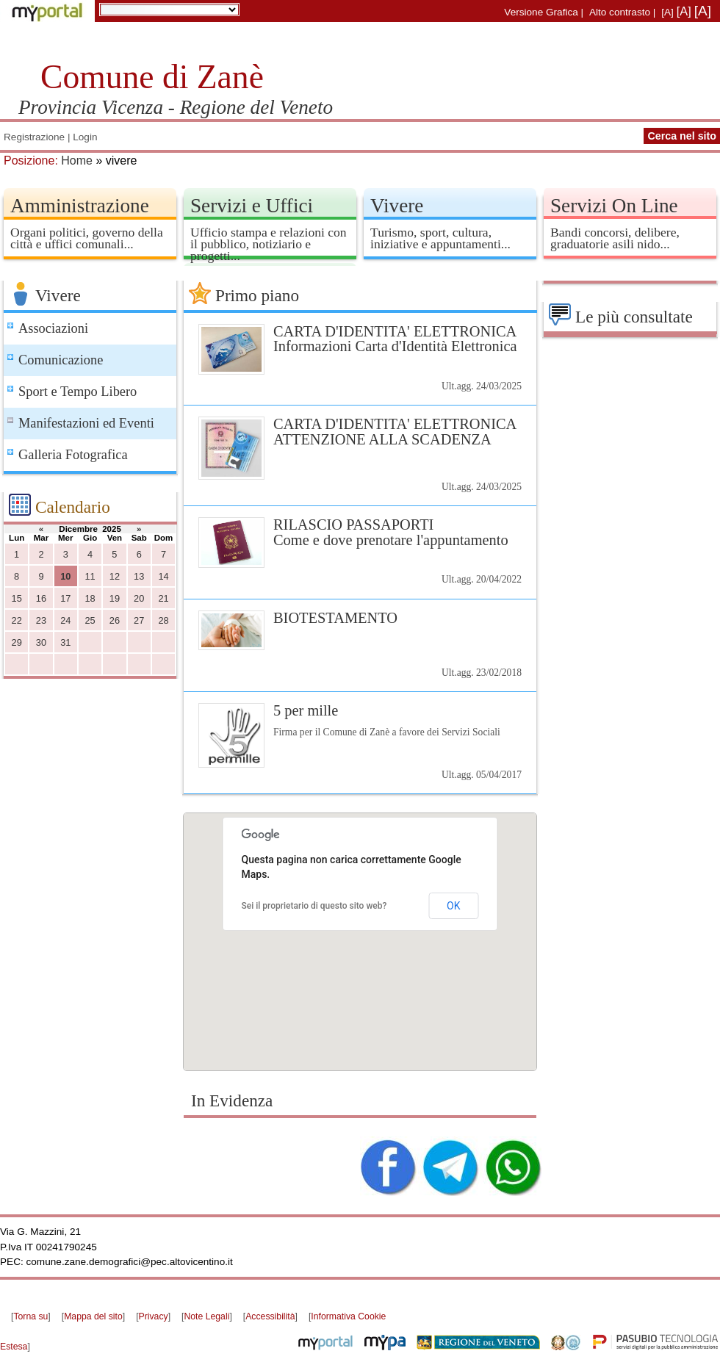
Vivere (396, 206)
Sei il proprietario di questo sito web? (314, 906)
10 (65, 576)
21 (163, 598)
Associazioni (53, 328)
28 (163, 620)
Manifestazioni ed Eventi (86, 423)
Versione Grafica (541, 12)
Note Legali (206, 1316)
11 (89, 576)
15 (17, 598)
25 (89, 620)
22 (17, 620)
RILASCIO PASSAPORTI (360, 531)
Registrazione (34, 137)
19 (114, 598)
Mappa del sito (93, 1316)
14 (163, 576)
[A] (667, 12)
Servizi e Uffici (251, 206)
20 (139, 598)
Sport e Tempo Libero (77, 391)
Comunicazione (60, 360)
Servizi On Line (614, 206)
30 (41, 642)
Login (85, 137)
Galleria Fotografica (73, 454)
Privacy (153, 1316)
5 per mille (305, 710)
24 (65, 620)
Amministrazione (79, 206)
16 (41, 598)
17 (65, 598)
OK (453, 906)
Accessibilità (270, 1316)
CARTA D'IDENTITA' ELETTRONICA (360, 338)
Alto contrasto (619, 12)
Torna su (30, 1316)
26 (114, 620)
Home (77, 160)
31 (65, 642)
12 (114, 576)
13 (139, 576)
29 (17, 642)
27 (139, 620)
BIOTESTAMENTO (335, 618)
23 (41, 620)
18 (89, 598)
